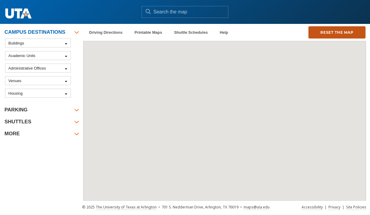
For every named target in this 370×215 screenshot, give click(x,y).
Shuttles (17, 122)
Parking (15, 110)
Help (224, 32)
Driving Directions (106, 32)
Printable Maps (148, 32)
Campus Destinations (34, 32)
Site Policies (356, 207)
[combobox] (38, 43)
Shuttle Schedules (191, 32)
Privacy (334, 207)
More (12, 133)
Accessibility (312, 207)
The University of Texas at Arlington (126, 207)
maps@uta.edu (257, 207)
